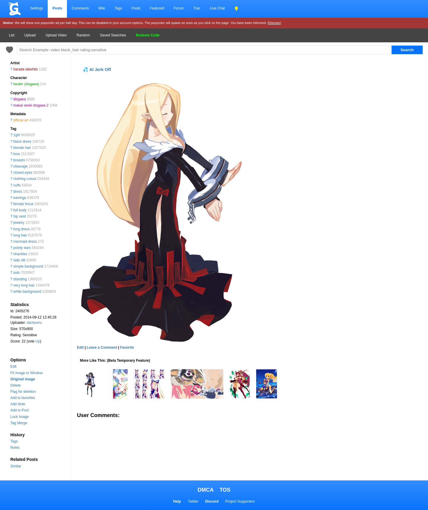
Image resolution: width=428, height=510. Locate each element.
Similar (15, 466)
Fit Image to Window (26, 373)
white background (27, 291)
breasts (19, 160)
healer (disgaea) (26, 84)
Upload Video (56, 35)
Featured (157, 8)
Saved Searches (113, 35)
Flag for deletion (23, 392)
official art (20, 120)
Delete (15, 385)
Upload (30, 35)
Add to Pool (19, 410)
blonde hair (22, 148)
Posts (57, 8)
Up (38, 341)
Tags (118, 8)
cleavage (20, 166)
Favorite (127, 347)
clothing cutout (24, 179)
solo (16, 273)
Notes (15, 447)
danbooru (34, 323)
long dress (21, 229)
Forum (179, 8)
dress (17, 191)
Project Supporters (240, 501)
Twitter (193, 501)
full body (20, 210)
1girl (16, 135)
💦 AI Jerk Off (97, 69)
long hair (20, 235)
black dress (22, 141)
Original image (22, 379)
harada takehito (25, 69)
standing (20, 279)
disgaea (19, 99)
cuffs (17, 185)
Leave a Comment (102, 347)
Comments (80, 8)
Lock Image (19, 417)
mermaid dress (25, 241)
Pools (136, 8)
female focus (23, 204)
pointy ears (22, 248)
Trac (197, 8)
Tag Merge (18, 423)
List (12, 35)
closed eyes (22, 172)
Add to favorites (22, 398)
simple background (28, 266)
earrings (19, 198)
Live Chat (217, 8)
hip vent (19, 216)
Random (83, 35)
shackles (20, 254)
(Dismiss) (274, 23)
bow (16, 154)
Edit (13, 366)
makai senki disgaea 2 (31, 105)
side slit (19, 260)
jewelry (18, 223)
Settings (36, 8)
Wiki (101, 8)
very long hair (24, 285)
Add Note (17, 404)
